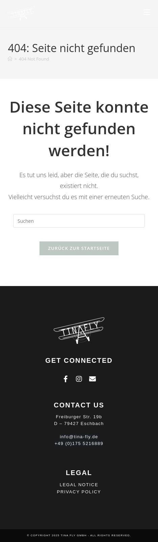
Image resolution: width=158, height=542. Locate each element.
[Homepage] (10, 59)
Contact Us (79, 405)
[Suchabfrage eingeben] (79, 221)
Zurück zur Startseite (79, 248)
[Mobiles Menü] (146, 12)
